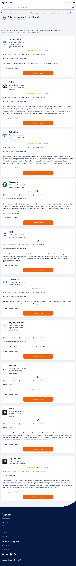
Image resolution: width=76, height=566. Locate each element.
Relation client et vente (11, 13)
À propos (4, 532)
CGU (3, 526)
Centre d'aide (5, 549)
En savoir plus (38, 73)
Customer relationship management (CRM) (32, 13)
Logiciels (4, 536)
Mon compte (5, 545)
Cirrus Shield (51, 13)
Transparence (6, 522)
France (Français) (16, 560)
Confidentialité (6, 519)
